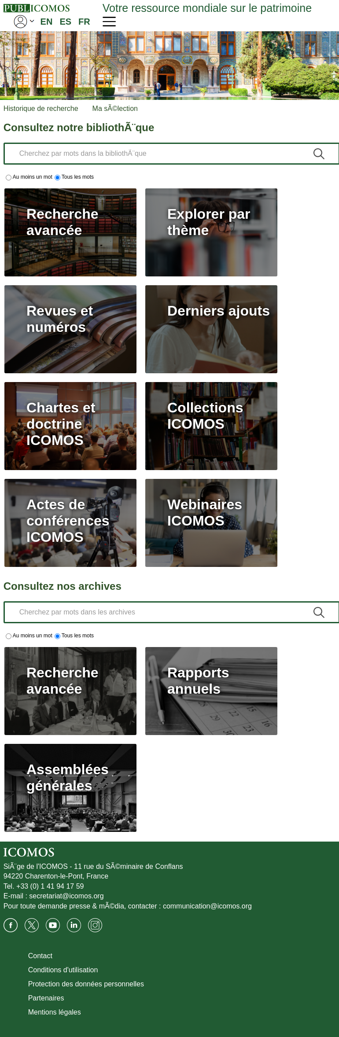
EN (47, 21)
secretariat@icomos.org (66, 896)
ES (65, 21)
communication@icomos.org (207, 906)
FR (84, 21)
